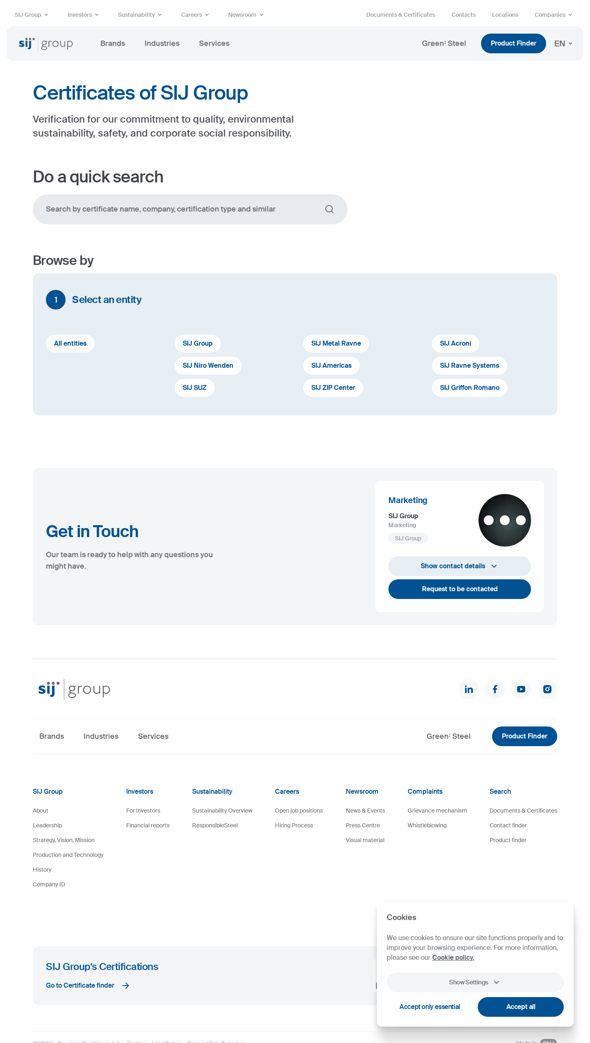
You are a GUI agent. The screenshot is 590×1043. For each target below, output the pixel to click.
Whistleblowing (427, 825)
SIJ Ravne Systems (469, 365)
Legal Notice (166, 1012)
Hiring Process (294, 825)
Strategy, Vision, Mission (64, 840)
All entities (70, 343)
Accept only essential (429, 1006)
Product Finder (513, 43)
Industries (162, 43)
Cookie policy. (453, 957)
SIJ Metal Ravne (336, 343)
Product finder (508, 840)
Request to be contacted (460, 589)
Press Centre (363, 825)
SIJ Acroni (455, 343)
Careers (196, 15)
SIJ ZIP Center (333, 387)
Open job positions (299, 810)
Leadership (47, 825)
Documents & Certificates (400, 14)
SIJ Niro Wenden (208, 365)
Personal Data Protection (216, 1012)
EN (564, 43)
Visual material (365, 840)
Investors (85, 15)
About (40, 810)
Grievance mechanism (437, 810)
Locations (505, 14)
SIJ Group (33, 15)
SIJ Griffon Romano (469, 387)
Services (214, 43)
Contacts (464, 14)
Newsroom (247, 15)
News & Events (365, 810)
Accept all (521, 1006)
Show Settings (475, 982)
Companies (555, 15)
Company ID (49, 884)
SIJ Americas (331, 365)
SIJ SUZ (194, 387)
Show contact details (460, 566)
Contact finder (508, 825)
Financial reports (148, 825)
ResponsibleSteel (215, 825)
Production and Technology (68, 855)
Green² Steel (444, 43)
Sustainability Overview (222, 810)
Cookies (136, 1012)
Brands (112, 43)
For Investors (143, 810)
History (42, 869)
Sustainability (141, 15)
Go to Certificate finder (88, 954)
